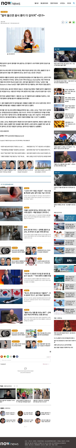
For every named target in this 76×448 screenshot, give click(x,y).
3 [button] (26, 426)
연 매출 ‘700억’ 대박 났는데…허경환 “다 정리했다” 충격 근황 (46, 414)
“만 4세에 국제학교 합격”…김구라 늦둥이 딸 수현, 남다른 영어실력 (28, 421)
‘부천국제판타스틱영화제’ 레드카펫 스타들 (28, 413)
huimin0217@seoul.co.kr (15, 136)
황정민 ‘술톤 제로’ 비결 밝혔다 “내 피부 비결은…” (41, 401)
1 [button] (24, 426)
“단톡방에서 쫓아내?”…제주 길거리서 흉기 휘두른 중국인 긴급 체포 (24, 401)
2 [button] (25, 426)
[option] (24, 396)
